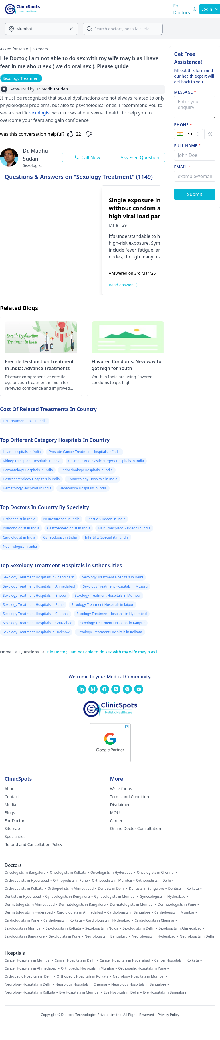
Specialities (15, 836)
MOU (115, 812)
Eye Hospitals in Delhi (121, 992)
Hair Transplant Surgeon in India (124, 528)
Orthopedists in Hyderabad (27, 880)
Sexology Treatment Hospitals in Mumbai (108, 595)
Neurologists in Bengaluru (105, 936)
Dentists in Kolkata (183, 888)
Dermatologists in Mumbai (132, 904)
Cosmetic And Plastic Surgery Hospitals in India (106, 460)
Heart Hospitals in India (22, 451)
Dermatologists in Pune (177, 904)
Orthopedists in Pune (70, 880)
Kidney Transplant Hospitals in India (31, 460)
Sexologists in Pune (64, 936)
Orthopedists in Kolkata (24, 888)
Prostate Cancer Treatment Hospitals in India (85, 451)
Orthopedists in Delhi (153, 880)
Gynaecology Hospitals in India (93, 479)
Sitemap (12, 828)
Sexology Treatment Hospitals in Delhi (112, 577)
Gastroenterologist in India (68, 528)
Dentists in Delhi (111, 888)
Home (8, 652)
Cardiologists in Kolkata (62, 920)
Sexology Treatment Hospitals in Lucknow (36, 632)
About (10, 788)
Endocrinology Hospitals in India (87, 470)
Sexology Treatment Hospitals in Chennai (35, 613)
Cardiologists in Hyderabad (108, 920)
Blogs (10, 812)
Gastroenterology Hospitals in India (31, 479)
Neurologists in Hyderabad (154, 936)
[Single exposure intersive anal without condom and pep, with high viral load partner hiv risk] (53, 240)
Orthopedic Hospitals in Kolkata (83, 976)
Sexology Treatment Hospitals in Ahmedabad (39, 586)
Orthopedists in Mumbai (112, 880)
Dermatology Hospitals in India (28, 470)
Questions (32, 652)
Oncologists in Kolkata (68, 872)
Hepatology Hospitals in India (83, 488)
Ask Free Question (139, 157)
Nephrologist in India (20, 546)
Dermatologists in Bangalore (82, 904)
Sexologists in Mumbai (23, 928)
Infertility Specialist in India (107, 537)
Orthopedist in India (19, 519)
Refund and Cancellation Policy (33, 844)
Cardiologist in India (19, 537)
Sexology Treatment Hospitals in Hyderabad (111, 613)
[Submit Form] (194, 194)
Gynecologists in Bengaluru (67, 896)
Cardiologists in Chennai (154, 920)
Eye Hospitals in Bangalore (164, 992)
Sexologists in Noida (101, 928)
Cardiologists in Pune (22, 920)
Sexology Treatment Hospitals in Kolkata (110, 632)
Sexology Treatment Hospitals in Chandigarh (38, 577)
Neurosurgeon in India (61, 519)
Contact (12, 796)
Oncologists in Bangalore (25, 872)
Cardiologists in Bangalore (128, 912)
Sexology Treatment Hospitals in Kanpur (112, 622)
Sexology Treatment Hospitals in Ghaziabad (37, 622)
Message (185, 92)
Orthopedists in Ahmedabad (70, 888)
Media (10, 804)
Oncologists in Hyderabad (111, 872)
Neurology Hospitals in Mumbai (138, 976)
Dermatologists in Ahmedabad (30, 904)
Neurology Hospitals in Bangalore (138, 984)
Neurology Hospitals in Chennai (81, 984)
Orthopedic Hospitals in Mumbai (87, 968)
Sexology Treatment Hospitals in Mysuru (115, 586)
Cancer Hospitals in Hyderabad (125, 960)
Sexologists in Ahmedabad (179, 928)
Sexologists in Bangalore (25, 936)
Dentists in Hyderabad (23, 896)
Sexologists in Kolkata (63, 928)
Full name (187, 145)
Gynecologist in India (60, 537)
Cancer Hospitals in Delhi (75, 960)
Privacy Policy (168, 1014)
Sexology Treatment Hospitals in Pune (33, 604)
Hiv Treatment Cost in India (25, 420)
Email (182, 166)
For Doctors (16, 820)
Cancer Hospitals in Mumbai (28, 960)
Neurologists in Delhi (197, 936)
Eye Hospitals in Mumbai (79, 992)
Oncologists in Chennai (156, 872)
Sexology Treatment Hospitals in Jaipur (103, 604)
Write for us (121, 788)
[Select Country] (188, 134)
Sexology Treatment (21, 78)
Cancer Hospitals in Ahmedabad (31, 968)
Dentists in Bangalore (146, 888)
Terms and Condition (129, 796)
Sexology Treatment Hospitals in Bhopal (35, 595)
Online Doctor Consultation (135, 828)
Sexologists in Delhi (138, 928)
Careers (117, 820)
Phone (183, 124)
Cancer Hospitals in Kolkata (176, 960)
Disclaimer (120, 804)
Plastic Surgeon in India (106, 519)
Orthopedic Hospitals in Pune (142, 968)
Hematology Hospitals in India (27, 488)
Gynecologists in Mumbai (115, 896)
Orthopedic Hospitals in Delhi (29, 976)
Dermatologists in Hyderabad (29, 912)
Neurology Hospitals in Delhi (28, 984)
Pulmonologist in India (21, 528)
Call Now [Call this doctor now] (87, 157)
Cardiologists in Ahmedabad (80, 912)
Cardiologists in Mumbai (174, 912)
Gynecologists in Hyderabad (162, 896)
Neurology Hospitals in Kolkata (30, 992)
